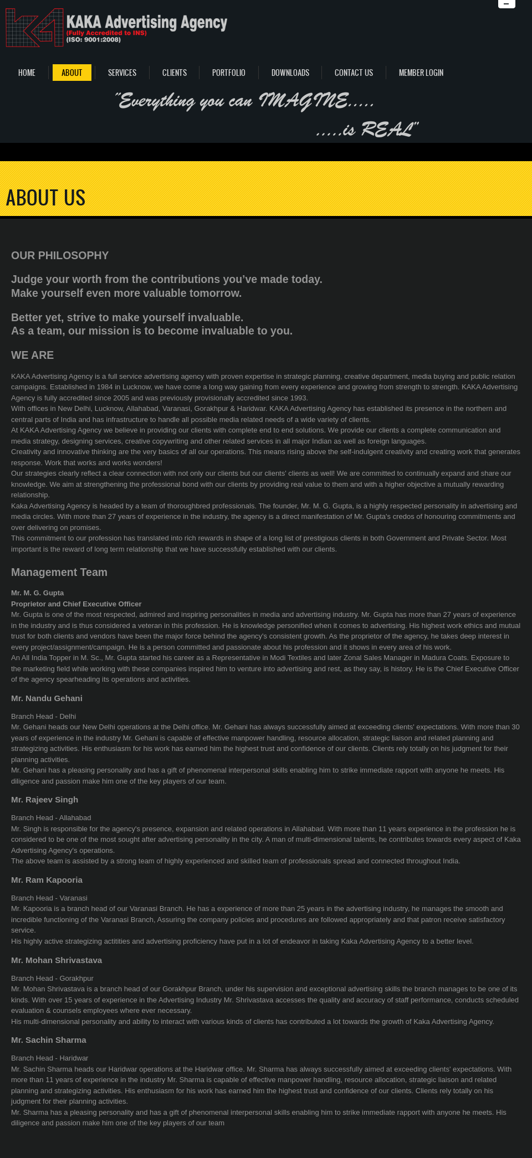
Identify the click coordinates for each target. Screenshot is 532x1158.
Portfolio (228, 73)
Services (122, 73)
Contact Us (354, 73)
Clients (174, 73)
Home (26, 73)
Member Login (421, 73)
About (72, 73)
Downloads (290, 73)
